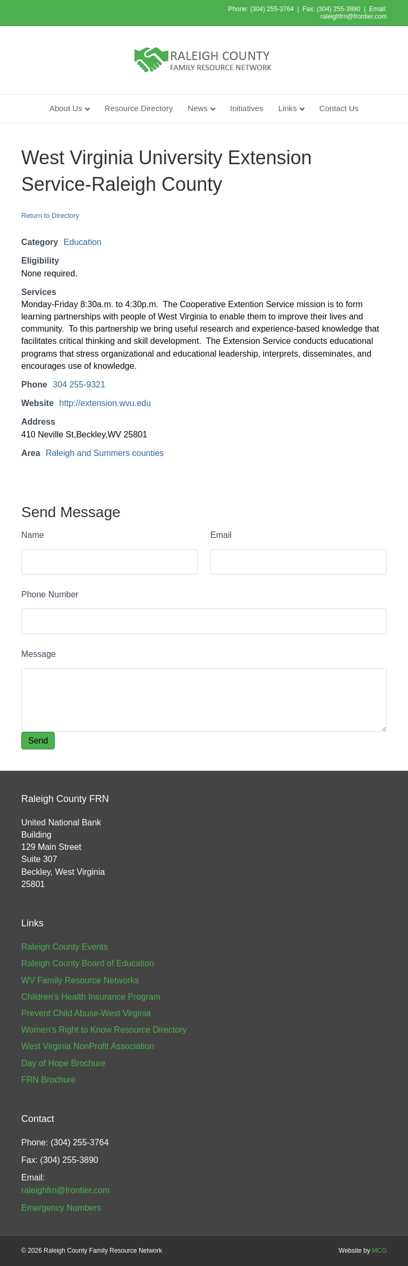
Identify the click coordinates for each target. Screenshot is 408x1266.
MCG (379, 1250)
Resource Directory (139, 108)
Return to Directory (50, 216)
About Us (65, 108)
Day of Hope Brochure (63, 1063)
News (198, 108)
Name (32, 534)
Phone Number (50, 594)
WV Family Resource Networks (80, 980)
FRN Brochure (48, 1079)
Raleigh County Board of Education (87, 963)
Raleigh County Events (64, 946)
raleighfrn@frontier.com (353, 16)
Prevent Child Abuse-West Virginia (86, 1013)
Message (38, 654)
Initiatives (247, 108)
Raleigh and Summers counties (105, 453)
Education (82, 242)
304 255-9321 (79, 384)
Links (287, 108)
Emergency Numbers (61, 1207)
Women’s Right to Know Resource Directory (104, 1029)
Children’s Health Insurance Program (90, 996)
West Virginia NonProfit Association (87, 1046)
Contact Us (339, 108)
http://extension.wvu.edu (105, 403)
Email (221, 534)
